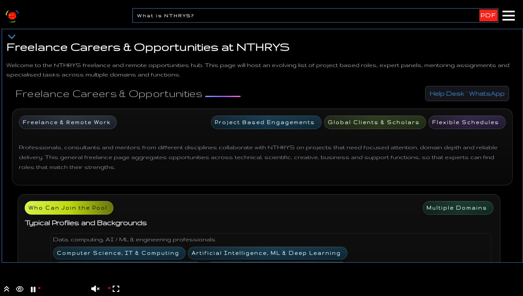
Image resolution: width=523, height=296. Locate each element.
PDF (488, 15)
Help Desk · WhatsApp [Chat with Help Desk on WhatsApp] (467, 93)
